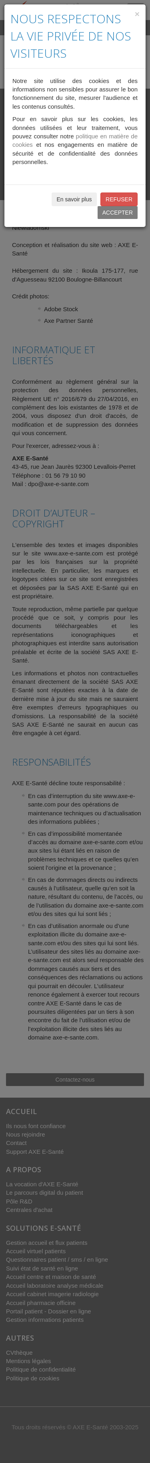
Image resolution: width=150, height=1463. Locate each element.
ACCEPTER (117, 212)
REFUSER (119, 199)
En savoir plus (74, 199)
